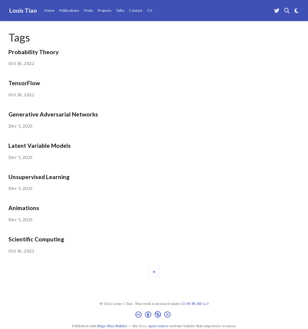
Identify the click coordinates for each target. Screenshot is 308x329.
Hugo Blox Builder (112, 326)
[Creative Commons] (154, 315)
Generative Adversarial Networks (53, 114)
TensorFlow (24, 82)
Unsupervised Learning (38, 176)
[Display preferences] (296, 10)
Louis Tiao (23, 10)
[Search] (287, 10)
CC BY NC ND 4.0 (195, 304)
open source (158, 326)
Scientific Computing (36, 239)
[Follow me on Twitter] (276, 10)
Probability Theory (33, 51)
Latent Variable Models (39, 145)
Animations (23, 207)
